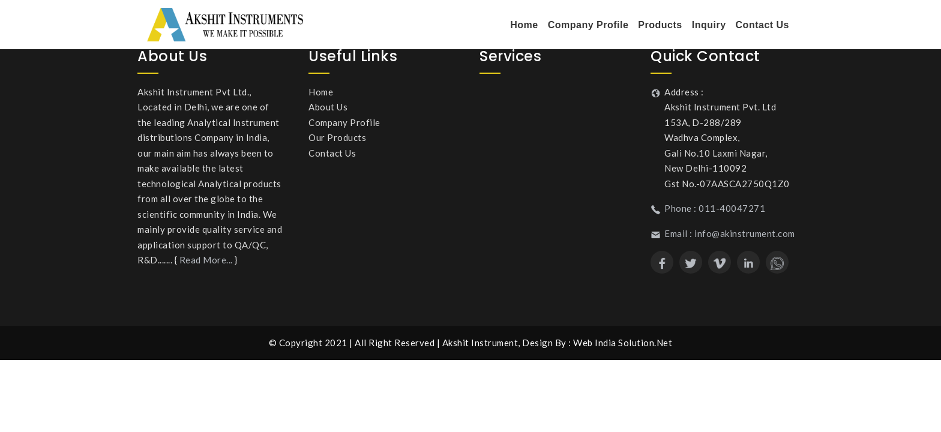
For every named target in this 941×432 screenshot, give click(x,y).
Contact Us (762, 25)
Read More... (206, 259)
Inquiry (709, 25)
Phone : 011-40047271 (714, 208)
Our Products (337, 137)
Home (524, 25)
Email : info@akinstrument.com (729, 233)
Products (660, 25)
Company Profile (588, 25)
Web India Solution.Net (622, 342)
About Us (327, 106)
